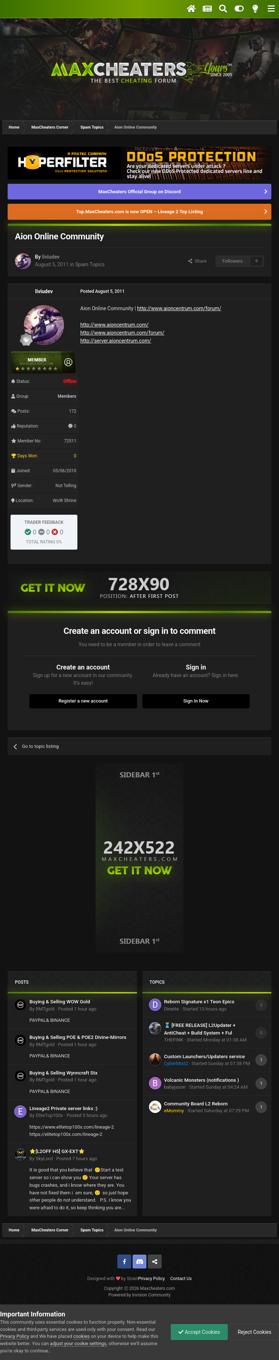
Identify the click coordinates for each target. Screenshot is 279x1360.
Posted (77, 1009)
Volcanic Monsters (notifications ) (201, 1080)
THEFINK (173, 1040)
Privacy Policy (151, 1278)
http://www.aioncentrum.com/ (114, 325)
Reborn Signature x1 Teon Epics (199, 1001)
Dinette (171, 1009)
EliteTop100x (49, 1115)
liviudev (51, 257)
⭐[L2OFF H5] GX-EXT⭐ (57, 1151)
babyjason (175, 1087)
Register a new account (83, 701)
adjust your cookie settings (78, 1343)
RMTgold (45, 1009)
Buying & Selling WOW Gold (59, 1001)
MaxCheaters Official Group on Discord (139, 191)
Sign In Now (196, 701)
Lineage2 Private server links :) (63, 1108)
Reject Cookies (253, 1332)
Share (197, 261)
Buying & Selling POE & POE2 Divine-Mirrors (77, 1037)
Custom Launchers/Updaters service (204, 1056)
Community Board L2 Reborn (196, 1103)
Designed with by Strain (112, 1278)
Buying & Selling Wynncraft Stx (63, 1073)
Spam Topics (90, 264)
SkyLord (44, 1158)
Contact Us (181, 1278)
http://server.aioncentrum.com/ (115, 341)
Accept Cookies (199, 1332)
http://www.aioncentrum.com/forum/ (179, 308)
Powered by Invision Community (140, 1295)
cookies (81, 1336)
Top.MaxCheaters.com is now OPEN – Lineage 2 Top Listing (139, 211)
